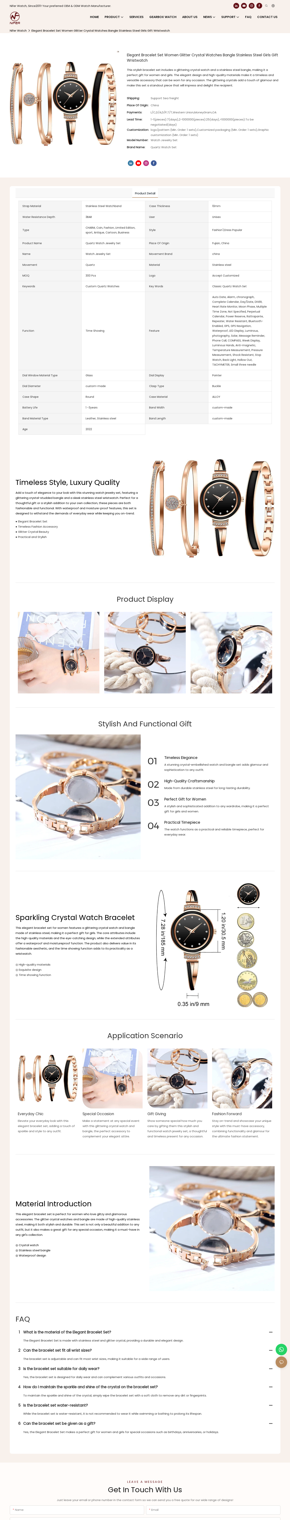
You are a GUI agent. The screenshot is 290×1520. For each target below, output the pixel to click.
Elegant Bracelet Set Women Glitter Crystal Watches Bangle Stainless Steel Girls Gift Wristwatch (100, 31)
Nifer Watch (18, 31)
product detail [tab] (145, 193)
